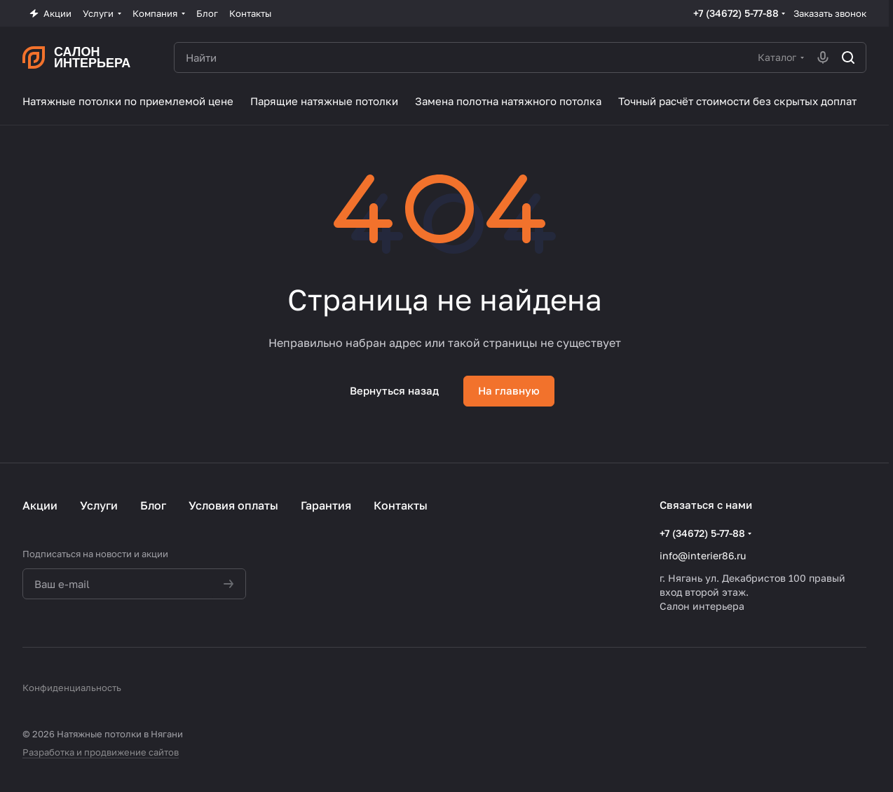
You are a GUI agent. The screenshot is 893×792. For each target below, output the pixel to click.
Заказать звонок (829, 13)
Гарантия (326, 505)
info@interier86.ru (703, 555)
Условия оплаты (233, 505)
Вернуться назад (394, 390)
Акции (39, 505)
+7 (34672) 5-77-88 (736, 13)
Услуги (99, 505)
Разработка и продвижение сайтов (100, 752)
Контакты (401, 505)
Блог (153, 505)
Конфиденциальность (71, 687)
